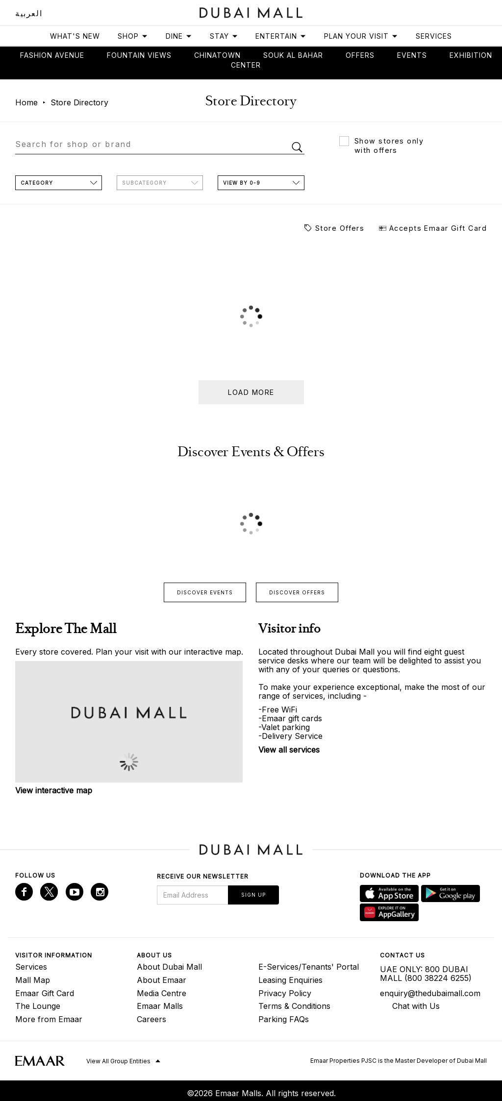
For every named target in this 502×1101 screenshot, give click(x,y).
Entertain (280, 36)
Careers (151, 1019)
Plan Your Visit (361, 36)
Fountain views (139, 55)
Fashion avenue (52, 55)
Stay (224, 36)
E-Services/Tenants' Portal (308, 967)
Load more (251, 392)
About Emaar (161, 980)
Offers (360, 55)
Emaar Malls (160, 1006)
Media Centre (161, 993)
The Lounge (37, 1006)
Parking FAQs (283, 1019)
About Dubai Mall (169, 967)
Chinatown (217, 55)
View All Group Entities (118, 1061)
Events (412, 55)
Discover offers (297, 592)
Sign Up (253, 895)
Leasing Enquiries (290, 980)
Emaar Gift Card (44, 993)
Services (434, 36)
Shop (133, 36)
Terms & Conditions (294, 1006)
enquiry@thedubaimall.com (430, 993)
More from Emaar (48, 1019)
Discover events (205, 592)
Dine (179, 36)
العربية (28, 13)
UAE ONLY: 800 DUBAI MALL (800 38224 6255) (426, 973)
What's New (75, 36)
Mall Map (32, 980)
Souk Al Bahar (293, 55)
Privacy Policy (284, 993)
